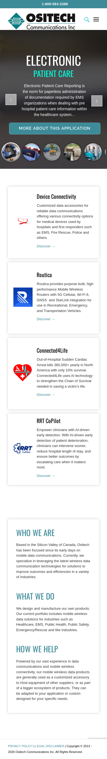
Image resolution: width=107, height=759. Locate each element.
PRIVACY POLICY (20, 746)
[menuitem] (55, 4)
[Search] (84, 19)
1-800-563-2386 (55, 4)
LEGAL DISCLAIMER (49, 746)
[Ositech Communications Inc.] (44, 21)
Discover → (46, 246)
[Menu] (96, 19)
